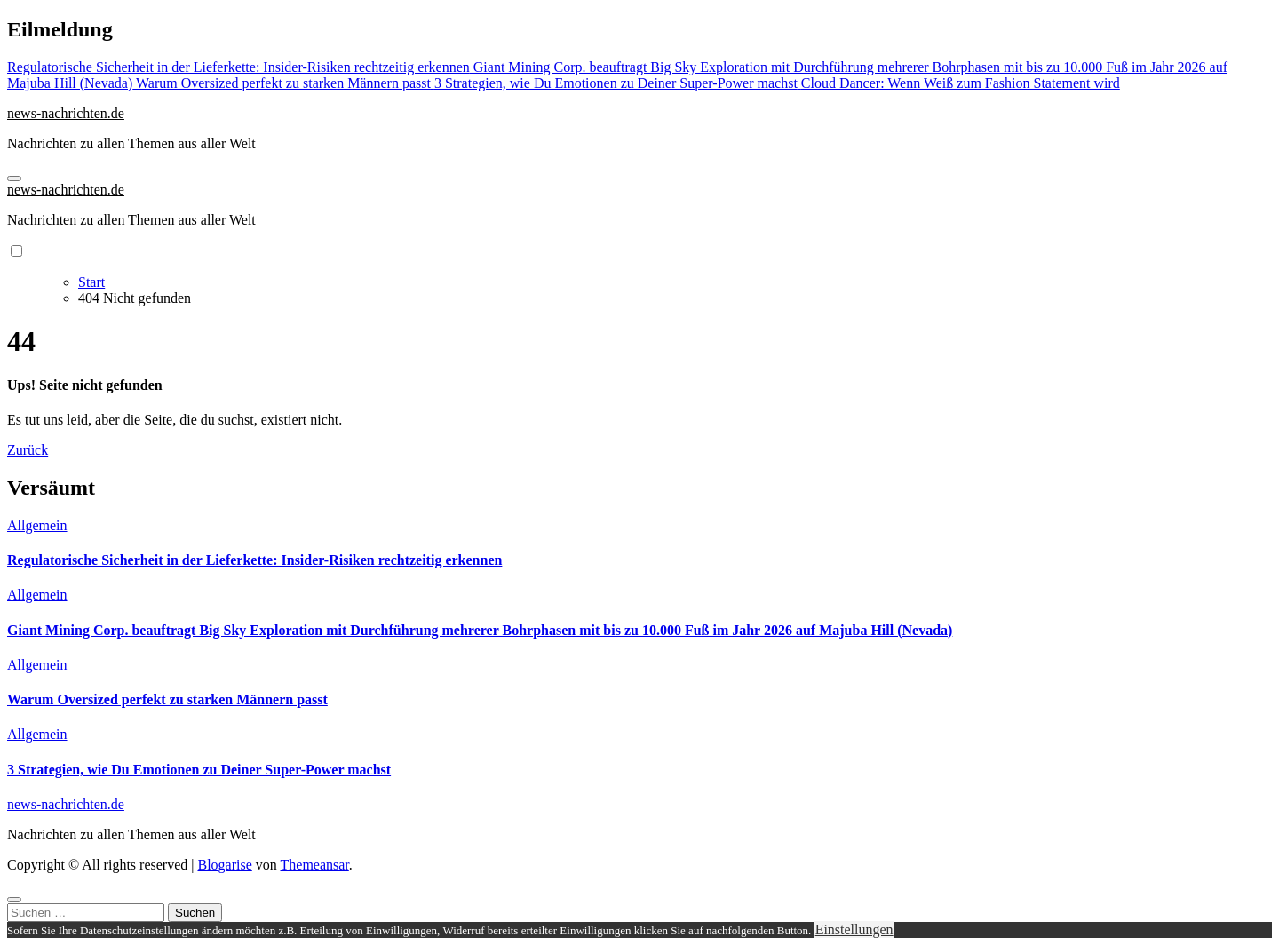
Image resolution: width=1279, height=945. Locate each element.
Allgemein (37, 525)
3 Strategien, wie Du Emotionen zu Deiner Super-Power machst (199, 769)
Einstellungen (854, 929)
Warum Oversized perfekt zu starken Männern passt (167, 699)
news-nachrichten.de (65, 113)
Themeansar (315, 864)
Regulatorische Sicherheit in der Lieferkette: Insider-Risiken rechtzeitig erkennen (254, 560)
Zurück (27, 449)
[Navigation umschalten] (14, 178)
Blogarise (224, 864)
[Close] (14, 899)
